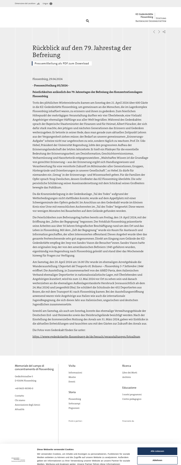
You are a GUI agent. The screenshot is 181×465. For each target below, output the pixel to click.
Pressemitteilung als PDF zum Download (62, 63)
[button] (164, 32)
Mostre (72, 377)
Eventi (72, 381)
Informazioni (75, 372)
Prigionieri (74, 408)
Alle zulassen (157, 432)
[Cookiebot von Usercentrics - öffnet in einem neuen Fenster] (18, 459)
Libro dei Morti (129, 372)
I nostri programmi (132, 394)
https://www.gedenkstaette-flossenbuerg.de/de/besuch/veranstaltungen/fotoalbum (86, 336)
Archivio (126, 377)
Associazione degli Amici (27, 404)
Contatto (19, 395)
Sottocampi (74, 403)
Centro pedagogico (131, 399)
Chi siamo (20, 400)
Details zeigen (44, 459)
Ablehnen (157, 441)
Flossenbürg (75, 399)
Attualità (19, 409)
